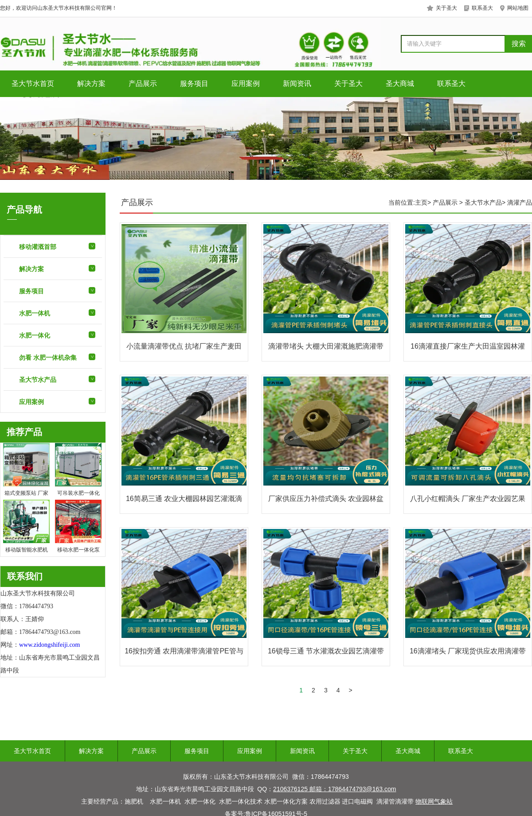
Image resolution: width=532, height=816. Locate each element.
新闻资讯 (297, 83)
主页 (421, 202)
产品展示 (143, 83)
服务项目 (194, 83)
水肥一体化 (34, 335)
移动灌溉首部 (37, 246)
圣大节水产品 (37, 379)
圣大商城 (400, 83)
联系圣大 (451, 83)
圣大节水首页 (33, 83)
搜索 (519, 43)
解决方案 (91, 83)
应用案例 (245, 83)
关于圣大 (348, 83)
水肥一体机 (34, 313)
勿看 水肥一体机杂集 (48, 357)
